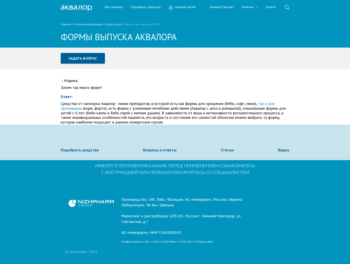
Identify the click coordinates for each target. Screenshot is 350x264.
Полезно (250, 7)
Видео (283, 150)
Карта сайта (206, 242)
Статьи (227, 150)
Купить (271, 7)
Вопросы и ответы (160, 150)
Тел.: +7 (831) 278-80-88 (158, 242)
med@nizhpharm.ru (132, 242)
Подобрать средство (146, 7)
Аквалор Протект (218, 7)
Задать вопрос (83, 58)
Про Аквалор (113, 7)
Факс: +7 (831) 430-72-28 (185, 242)
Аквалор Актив (182, 7)
